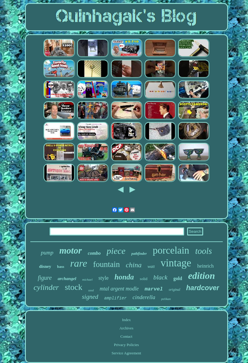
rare (78, 263)
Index (126, 320)
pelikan (166, 299)
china (133, 265)
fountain (106, 264)
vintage (176, 263)
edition (201, 275)
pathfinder (139, 254)
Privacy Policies (126, 344)
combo (94, 253)
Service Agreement (126, 353)
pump (47, 252)
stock (73, 287)
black (160, 277)
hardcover (202, 288)
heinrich (205, 266)
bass (60, 266)
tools (203, 251)
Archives (126, 328)
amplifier (115, 298)
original (174, 289)
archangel (67, 278)
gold (177, 278)
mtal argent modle (119, 289)
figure (45, 277)
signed (90, 296)
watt (151, 266)
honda (124, 277)
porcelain (171, 250)
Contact (126, 336)
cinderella (143, 297)
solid (143, 278)
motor (70, 250)
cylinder (46, 287)
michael (87, 279)
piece (116, 251)
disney (45, 266)
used (91, 290)
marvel (154, 289)
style (104, 278)
